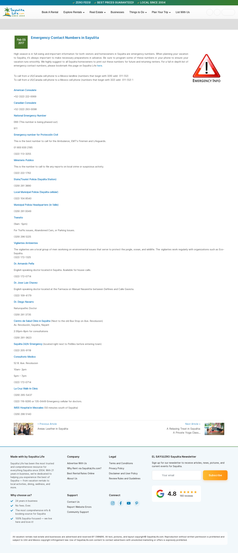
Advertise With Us (77, 463)
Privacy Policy (116, 468)
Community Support (78, 512)
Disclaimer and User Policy (123, 473)
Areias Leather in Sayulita (55, 426)
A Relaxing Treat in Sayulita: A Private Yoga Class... (183, 428)
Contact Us (73, 501)
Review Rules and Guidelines (124, 478)
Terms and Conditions (121, 463)
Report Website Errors (79, 506)
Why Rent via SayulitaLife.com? (84, 468)
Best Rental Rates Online (80, 473)
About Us (72, 478)
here (99, 65)
